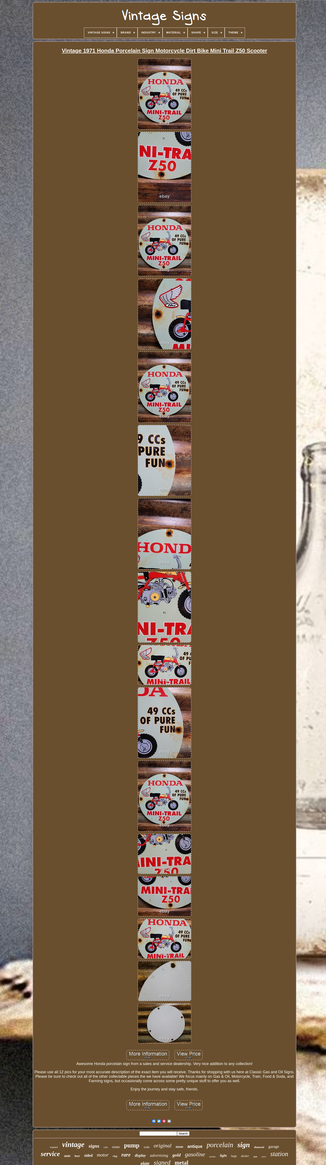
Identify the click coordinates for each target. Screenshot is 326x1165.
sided (88, 1155)
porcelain (220, 1145)
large (234, 1156)
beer (77, 1156)
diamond (259, 1147)
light (223, 1156)
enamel (54, 1147)
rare (126, 1155)
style (255, 1156)
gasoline (195, 1154)
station (279, 1154)
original (162, 1146)
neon (179, 1147)
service (50, 1154)
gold (176, 1155)
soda (147, 1147)
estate (116, 1147)
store (264, 1156)
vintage (73, 1144)
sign (243, 1145)
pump (131, 1145)
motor (103, 1155)
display (140, 1155)
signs (94, 1146)
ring (115, 1156)
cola (106, 1147)
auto (67, 1156)
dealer (245, 1156)
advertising (159, 1155)
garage (273, 1146)
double (212, 1156)
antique (194, 1146)
